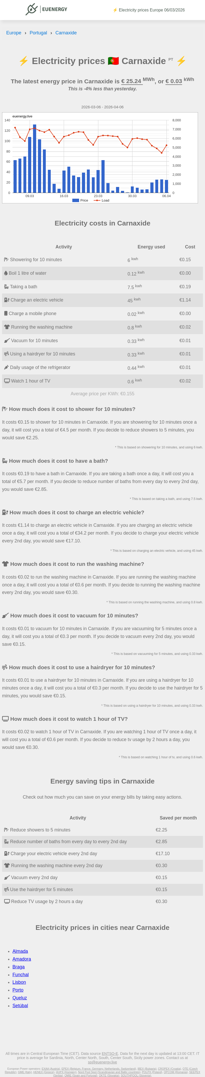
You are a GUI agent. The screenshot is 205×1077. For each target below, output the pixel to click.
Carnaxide (66, 32)
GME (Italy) (25, 1072)
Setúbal (20, 1005)
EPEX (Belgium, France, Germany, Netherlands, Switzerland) (98, 1068)
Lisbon (19, 982)
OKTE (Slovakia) (109, 1075)
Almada (20, 951)
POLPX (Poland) (152, 1072)
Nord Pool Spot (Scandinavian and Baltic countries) (109, 1072)
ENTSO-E (110, 1053)
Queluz (19, 997)
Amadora (21, 959)
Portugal (38, 32)
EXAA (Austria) (51, 1068)
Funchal (20, 974)
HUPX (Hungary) (66, 1072)
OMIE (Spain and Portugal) (81, 1075)
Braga (18, 966)
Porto (17, 990)
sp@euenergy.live (102, 1062)
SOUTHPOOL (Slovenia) (136, 1075)
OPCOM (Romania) (176, 1072)
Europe (13, 32)
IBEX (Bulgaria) (147, 1068)
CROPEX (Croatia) (169, 1068)
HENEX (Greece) (43, 1072)
